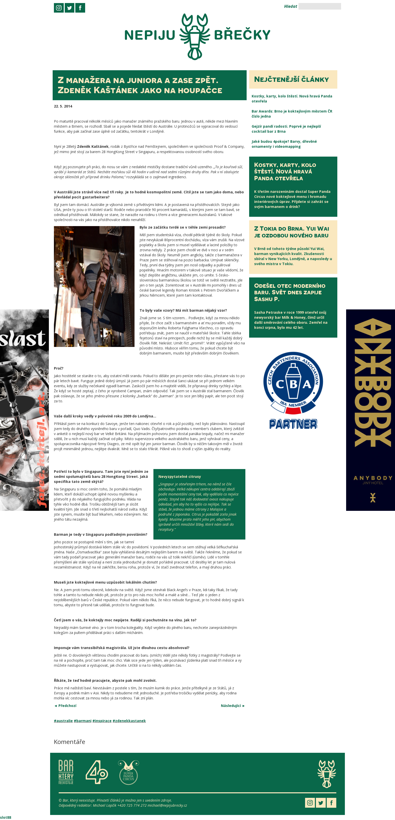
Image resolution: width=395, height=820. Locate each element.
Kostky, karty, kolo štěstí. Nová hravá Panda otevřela (292, 98)
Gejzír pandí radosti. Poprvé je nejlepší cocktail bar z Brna (286, 129)
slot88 (5, 817)
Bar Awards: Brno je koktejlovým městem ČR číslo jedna (292, 114)
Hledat (290, 6)
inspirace (103, 720)
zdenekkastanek (130, 720)
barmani (83, 720)
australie (64, 720)
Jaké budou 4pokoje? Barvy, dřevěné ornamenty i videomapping (284, 144)
